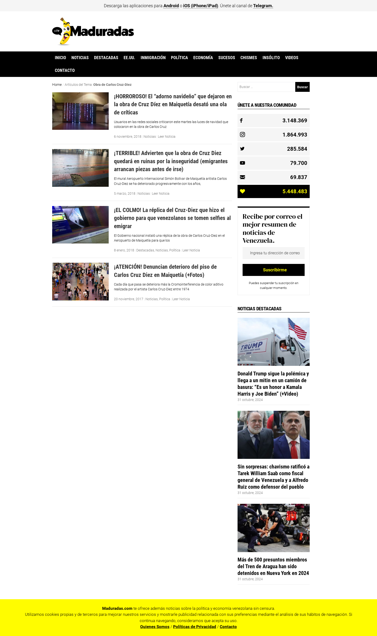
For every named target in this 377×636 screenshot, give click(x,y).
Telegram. (263, 5)
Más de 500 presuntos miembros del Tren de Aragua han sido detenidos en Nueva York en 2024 (273, 566)
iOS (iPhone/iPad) (200, 5)
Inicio (60, 57)
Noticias (80, 57)
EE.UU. (129, 57)
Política (179, 57)
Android (171, 5)
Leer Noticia (167, 136)
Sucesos (226, 57)
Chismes (248, 57)
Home (57, 84)
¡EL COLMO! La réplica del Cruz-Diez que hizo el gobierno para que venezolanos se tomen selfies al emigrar (172, 218)
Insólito (271, 57)
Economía (203, 57)
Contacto (65, 70)
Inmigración (153, 57)
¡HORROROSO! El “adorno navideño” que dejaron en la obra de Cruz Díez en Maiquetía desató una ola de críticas (173, 104)
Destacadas (106, 57)
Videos (291, 57)
